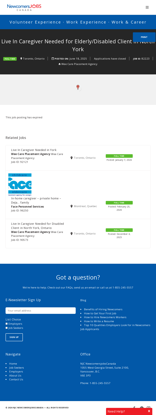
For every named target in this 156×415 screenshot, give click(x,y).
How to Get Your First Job (100, 313)
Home (13, 363)
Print (144, 37)
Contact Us (16, 379)
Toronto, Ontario (34, 58)
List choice (13, 319)
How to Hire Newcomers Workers (105, 317)
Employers (16, 371)
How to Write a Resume (99, 321)
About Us (15, 375)
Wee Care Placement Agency (79, 64)
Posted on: (62, 58)
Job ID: (137, 58)
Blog (83, 300)
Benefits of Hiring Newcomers (103, 309)
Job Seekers (16, 367)
